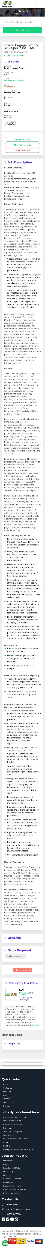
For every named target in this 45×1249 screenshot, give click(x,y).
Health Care (7, 1146)
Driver (5, 1142)
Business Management (12, 1193)
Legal (5, 1164)
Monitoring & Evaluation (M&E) (15, 1117)
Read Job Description (15, 956)
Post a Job (7, 1091)
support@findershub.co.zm (17, 1209)
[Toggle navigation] (39, 3)
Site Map (6, 1106)
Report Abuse (22, 150)
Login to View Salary (14, 55)
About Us (6, 1099)
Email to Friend (22, 139)
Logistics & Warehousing (13, 1124)
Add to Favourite (22, 145)
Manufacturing (9, 1182)
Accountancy (8, 1171)
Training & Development (12, 1131)
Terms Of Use (8, 1102)
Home (17, 14)
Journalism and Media (11, 1168)
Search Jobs (22, 30)
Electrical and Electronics (12, 1179)
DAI (5, 74)
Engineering (7, 1128)
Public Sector (8, 1161)
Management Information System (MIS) (18, 1149)
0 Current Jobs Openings (25, 998)
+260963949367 (13, 1213)
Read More (34, 1025)
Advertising (7, 1135)
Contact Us (7, 1088)
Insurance (7, 1175)
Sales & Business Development (15, 1139)
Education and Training (12, 1186)
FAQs (5, 1095)
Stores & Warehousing (12, 1121)
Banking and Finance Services (14, 1189)
